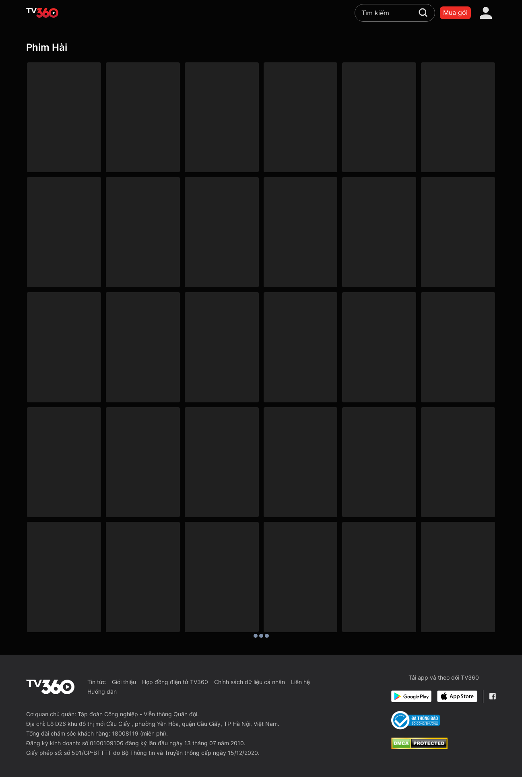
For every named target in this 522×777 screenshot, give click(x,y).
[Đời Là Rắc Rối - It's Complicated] (458, 462)
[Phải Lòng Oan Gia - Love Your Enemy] (64, 117)
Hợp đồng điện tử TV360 (175, 681)
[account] (486, 13)
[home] (42, 13)
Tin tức (96, 681)
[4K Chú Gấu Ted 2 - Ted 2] (379, 347)
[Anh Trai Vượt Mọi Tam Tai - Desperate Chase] (301, 347)
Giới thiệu (124, 681)
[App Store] (457, 696)
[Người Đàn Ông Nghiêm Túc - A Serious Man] (379, 462)
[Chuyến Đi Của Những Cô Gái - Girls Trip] (222, 462)
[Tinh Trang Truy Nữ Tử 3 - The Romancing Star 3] (301, 577)
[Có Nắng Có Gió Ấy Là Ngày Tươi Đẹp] (143, 232)
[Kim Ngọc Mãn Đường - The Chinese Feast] (458, 577)
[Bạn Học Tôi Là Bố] (379, 232)
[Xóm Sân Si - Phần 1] (143, 117)
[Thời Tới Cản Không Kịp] (64, 462)
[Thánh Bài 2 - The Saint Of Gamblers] (379, 577)
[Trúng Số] (458, 117)
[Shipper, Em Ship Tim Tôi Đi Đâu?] (222, 232)
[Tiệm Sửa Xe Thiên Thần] (64, 232)
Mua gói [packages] (455, 12)
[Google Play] (411, 696)
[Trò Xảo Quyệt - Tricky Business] (64, 577)
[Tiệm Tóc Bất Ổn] (301, 117)
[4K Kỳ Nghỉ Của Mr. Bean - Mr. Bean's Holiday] (458, 347)
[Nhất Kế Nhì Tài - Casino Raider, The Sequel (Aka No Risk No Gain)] (143, 577)
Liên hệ (300, 681)
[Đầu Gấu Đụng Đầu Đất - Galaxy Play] (222, 347)
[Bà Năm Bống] (222, 117)
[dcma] (419, 747)
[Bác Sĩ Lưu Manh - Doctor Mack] (222, 577)
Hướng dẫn (102, 691)
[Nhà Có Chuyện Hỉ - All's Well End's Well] (64, 347)
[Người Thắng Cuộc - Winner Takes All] (143, 347)
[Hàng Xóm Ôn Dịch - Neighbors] (143, 462)
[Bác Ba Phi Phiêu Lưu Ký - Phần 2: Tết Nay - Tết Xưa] (379, 117)
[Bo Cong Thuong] (415, 720)
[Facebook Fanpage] (492, 696)
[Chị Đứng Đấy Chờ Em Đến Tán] (301, 232)
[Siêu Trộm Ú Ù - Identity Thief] (301, 462)
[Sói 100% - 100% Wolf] (458, 232)
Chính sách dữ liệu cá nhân (249, 681)
